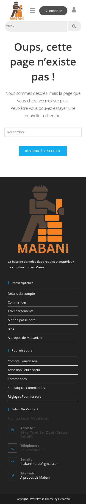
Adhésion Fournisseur (24, 370)
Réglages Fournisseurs (24, 396)
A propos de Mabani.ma (26, 337)
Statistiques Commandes (26, 387)
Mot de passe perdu (23, 320)
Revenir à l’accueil (43, 151)
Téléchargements (20, 311)
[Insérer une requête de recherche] (43, 132)
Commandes (17, 302)
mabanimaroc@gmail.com (40, 463)
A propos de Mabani (35, 477)
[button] (32, 10)
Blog (11, 329)
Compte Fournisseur (23, 361)
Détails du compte (21, 293)
